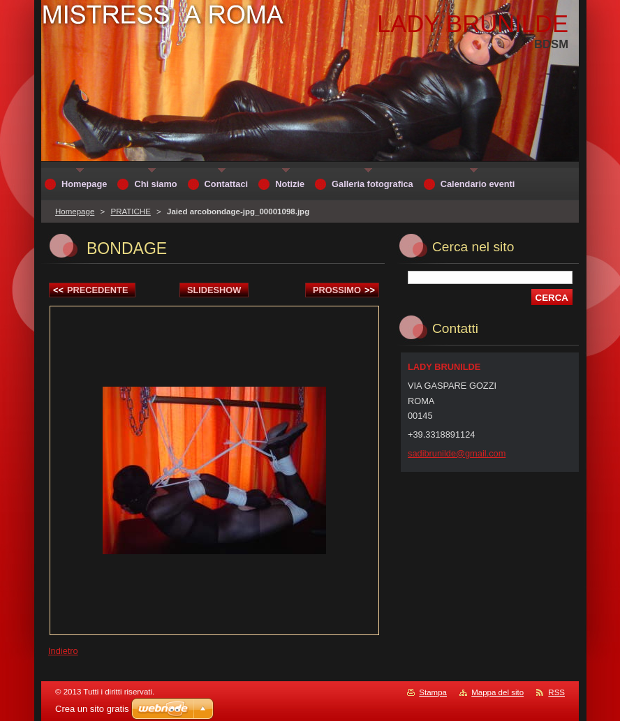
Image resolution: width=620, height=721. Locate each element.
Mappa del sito (497, 692)
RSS (556, 692)
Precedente (90, 290)
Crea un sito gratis (92, 709)
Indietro (63, 651)
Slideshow (214, 290)
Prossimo (344, 290)
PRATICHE (130, 211)
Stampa (433, 692)
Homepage (74, 211)
